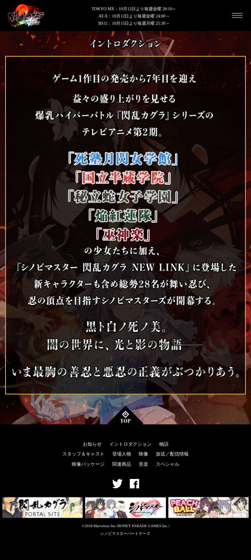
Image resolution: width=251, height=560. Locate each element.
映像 (143, 453)
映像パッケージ (88, 464)
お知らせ (92, 444)
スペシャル (167, 464)
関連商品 (121, 464)
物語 (164, 444)
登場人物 (121, 453)
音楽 (143, 464)
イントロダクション (130, 444)
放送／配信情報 (172, 453)
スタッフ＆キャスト (83, 453)
